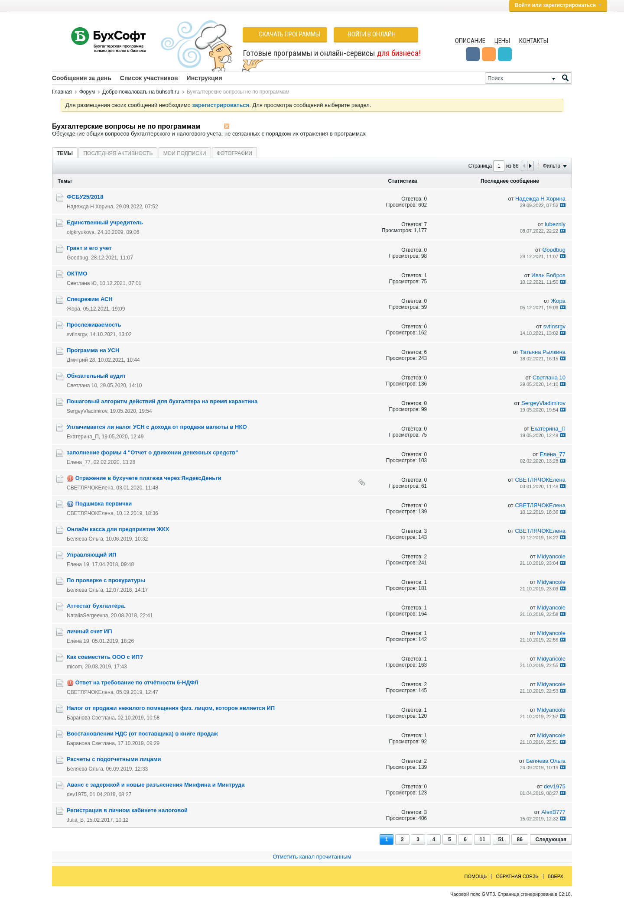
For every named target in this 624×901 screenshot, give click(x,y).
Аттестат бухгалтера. (96, 606)
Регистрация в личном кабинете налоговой (127, 810)
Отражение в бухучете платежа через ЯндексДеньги (148, 478)
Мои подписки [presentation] (184, 153)
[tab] (65, 153)
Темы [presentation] (65, 153)
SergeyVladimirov (87, 411)
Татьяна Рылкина (543, 352)
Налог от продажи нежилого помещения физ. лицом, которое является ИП (171, 708)
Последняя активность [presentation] (118, 153)
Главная (62, 92)
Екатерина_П (83, 437)
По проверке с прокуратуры (106, 580)
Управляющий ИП (92, 554)
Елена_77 (79, 462)
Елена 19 (78, 564)
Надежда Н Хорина (90, 207)
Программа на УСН (93, 350)
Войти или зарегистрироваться (558, 5)
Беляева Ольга (85, 539)
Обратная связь (517, 876)
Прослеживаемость (94, 324)
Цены (502, 41)
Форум (87, 92)
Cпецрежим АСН (90, 299)
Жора (73, 309)
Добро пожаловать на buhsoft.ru (140, 92)
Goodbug (77, 258)
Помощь (476, 876)
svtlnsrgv (77, 334)
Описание (470, 41)
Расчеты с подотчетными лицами (114, 759)
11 (482, 839)
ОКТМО (77, 273)
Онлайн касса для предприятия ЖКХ (118, 529)
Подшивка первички (103, 503)
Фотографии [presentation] (234, 153)
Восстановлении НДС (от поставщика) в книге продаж (142, 733)
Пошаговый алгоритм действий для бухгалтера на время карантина (162, 401)
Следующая (551, 839)
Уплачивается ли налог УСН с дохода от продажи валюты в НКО (157, 427)
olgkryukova (80, 232)
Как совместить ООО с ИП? (105, 657)
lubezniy (555, 224)
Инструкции (204, 78)
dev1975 (77, 794)
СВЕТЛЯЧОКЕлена (90, 488)
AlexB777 (553, 812)
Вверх (555, 876)
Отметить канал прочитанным (312, 856)
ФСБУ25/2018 (85, 197)
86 (520, 839)
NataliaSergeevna (87, 616)
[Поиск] (528, 78)
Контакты (533, 41)
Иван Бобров (548, 275)
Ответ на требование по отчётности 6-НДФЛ (136, 682)
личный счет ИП (89, 631)
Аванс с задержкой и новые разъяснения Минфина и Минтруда (156, 784)
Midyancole (551, 556)
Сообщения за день (81, 78)
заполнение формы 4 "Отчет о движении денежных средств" (152, 452)
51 (501, 839)
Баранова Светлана (91, 718)
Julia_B (75, 820)
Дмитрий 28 (81, 360)
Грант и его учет (89, 248)
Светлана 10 (82, 385)
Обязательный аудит (96, 376)
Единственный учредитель (105, 222)
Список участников (149, 78)
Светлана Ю (82, 283)
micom (74, 667)
